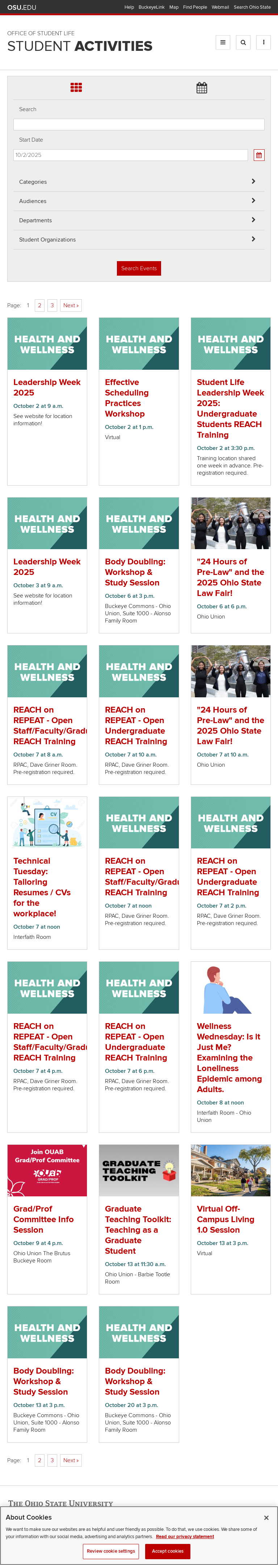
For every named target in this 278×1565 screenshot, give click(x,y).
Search (28, 109)
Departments (35, 220)
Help (129, 7)
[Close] (266, 1524)
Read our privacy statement (185, 1543)
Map (173, 7)
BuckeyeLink (152, 7)
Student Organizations (47, 239)
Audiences (32, 201)
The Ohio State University (21, 8)
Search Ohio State (252, 7)
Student (79, 46)
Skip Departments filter (13, 29)
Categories (33, 182)
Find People (195, 7)
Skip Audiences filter (13, 10)
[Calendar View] (259, 155)
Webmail (220, 7)
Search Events (139, 268)
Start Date (31, 139)
